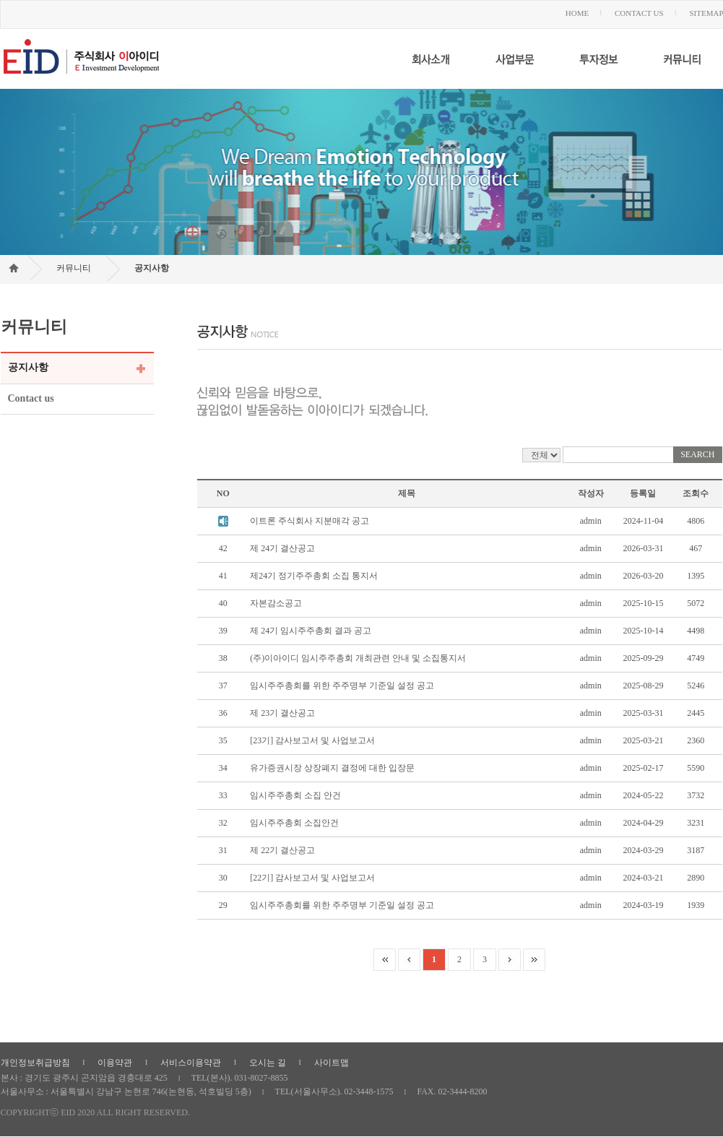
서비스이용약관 (190, 1063)
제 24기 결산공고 (282, 548)
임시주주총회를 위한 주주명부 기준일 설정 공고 (342, 685)
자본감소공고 (276, 603)
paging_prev (409, 959)
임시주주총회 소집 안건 (295, 795)
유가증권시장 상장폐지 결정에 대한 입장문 (332, 768)
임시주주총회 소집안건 (294, 823)
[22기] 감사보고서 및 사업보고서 (312, 878)
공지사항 (151, 268)
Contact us (31, 398)
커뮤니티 (73, 268)
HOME (577, 13)
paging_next (509, 959)
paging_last (534, 959)
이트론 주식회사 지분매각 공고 (309, 521)
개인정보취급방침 (35, 1063)
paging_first (384, 959)
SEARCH (697, 454)
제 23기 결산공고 (282, 713)
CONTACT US (639, 13)
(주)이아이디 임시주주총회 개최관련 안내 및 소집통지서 (358, 658)
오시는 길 (267, 1063)
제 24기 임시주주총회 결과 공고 (310, 631)
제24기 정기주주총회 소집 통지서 (314, 576)
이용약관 (115, 1063)
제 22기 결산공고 (282, 850)
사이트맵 (331, 1063)
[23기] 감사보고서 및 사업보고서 (312, 740)
